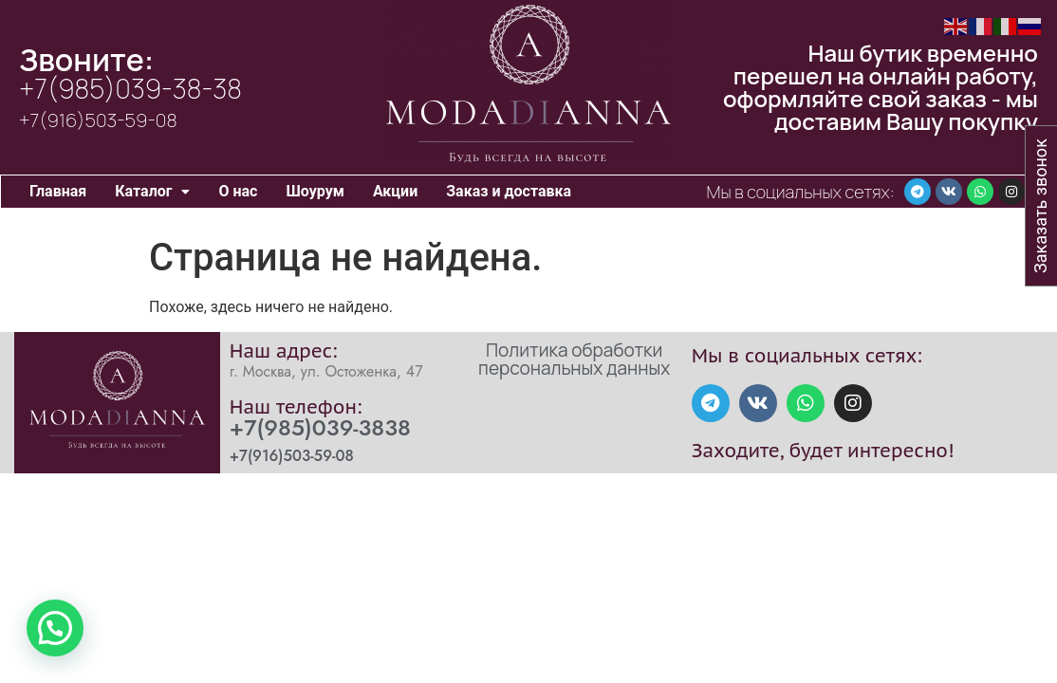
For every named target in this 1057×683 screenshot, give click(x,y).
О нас (237, 191)
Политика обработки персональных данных (574, 359)
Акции (395, 191)
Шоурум (314, 191)
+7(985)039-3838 (320, 427)
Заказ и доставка (508, 191)
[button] (152, 191)
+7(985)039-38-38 (130, 88)
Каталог (152, 191)
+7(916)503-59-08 (98, 120)
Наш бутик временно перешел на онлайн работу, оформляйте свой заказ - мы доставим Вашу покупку (880, 87)
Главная (57, 191)
